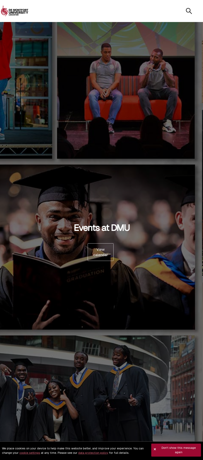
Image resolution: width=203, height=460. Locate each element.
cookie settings (29, 452)
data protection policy (93, 452)
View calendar (100, 252)
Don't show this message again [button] (178, 450)
